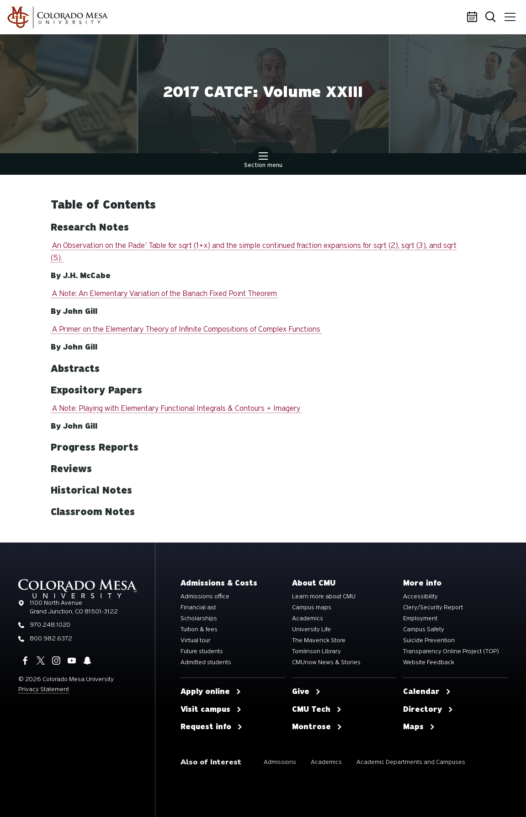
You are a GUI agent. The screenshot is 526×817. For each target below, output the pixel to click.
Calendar (473, 17)
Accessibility (420, 596)
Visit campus (211, 709)
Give (306, 692)
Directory (428, 709)
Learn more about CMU (324, 596)
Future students (202, 651)
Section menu (263, 161)
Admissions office (205, 596)
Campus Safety (423, 629)
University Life (311, 629)
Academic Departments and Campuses (410, 762)
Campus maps (311, 607)
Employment (420, 618)
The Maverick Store (318, 640)
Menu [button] (508, 14)
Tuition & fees (199, 629)
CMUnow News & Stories (326, 662)
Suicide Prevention (429, 640)
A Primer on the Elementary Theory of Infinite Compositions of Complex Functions (186, 329)
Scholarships (199, 618)
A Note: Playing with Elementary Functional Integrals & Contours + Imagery (176, 408)
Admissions (280, 762)
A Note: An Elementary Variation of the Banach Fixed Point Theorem (164, 293)
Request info (212, 727)
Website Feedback (428, 662)
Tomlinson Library (316, 651)
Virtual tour (196, 640)
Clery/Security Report (433, 607)
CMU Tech (317, 709)
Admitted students (206, 662)
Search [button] (491, 18)
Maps (419, 727)
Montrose (317, 727)
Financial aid (198, 607)
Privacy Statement (43, 689)
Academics (307, 618)
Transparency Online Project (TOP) (451, 651)
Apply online (211, 692)
